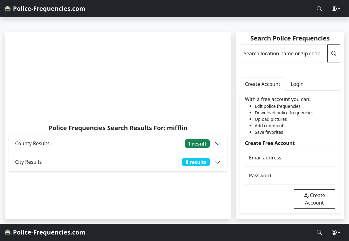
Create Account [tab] (262, 84)
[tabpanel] (290, 152)
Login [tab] (297, 84)
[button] (336, 8)
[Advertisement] (118, 78)
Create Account (314, 199)
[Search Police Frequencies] (319, 8)
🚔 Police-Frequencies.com (44, 8)
